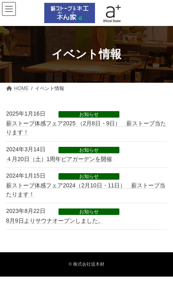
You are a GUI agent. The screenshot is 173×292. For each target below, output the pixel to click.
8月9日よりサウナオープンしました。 (55, 220)
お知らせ (89, 114)
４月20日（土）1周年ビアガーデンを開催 (59, 159)
